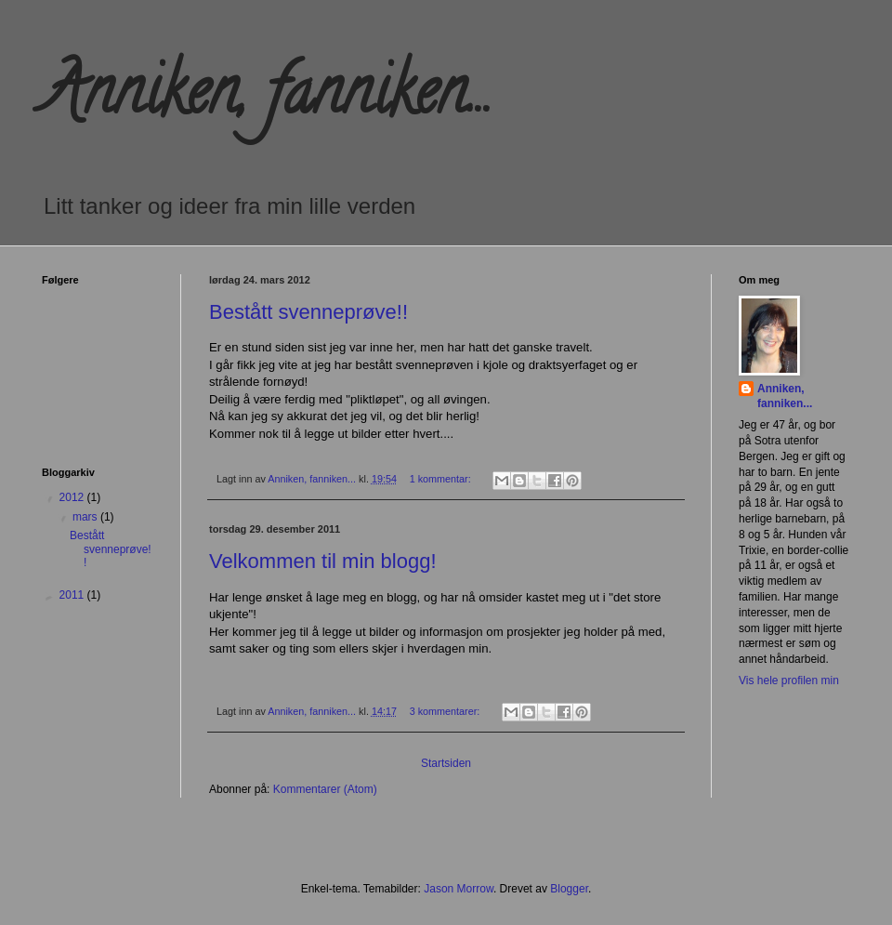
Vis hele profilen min (789, 680)
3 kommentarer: (446, 711)
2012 (73, 497)
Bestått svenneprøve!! (308, 312)
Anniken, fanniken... (784, 396)
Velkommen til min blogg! (323, 561)
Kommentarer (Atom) (325, 789)
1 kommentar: (442, 478)
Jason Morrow (458, 888)
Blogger (569, 888)
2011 (73, 594)
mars (86, 516)
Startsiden (446, 763)
